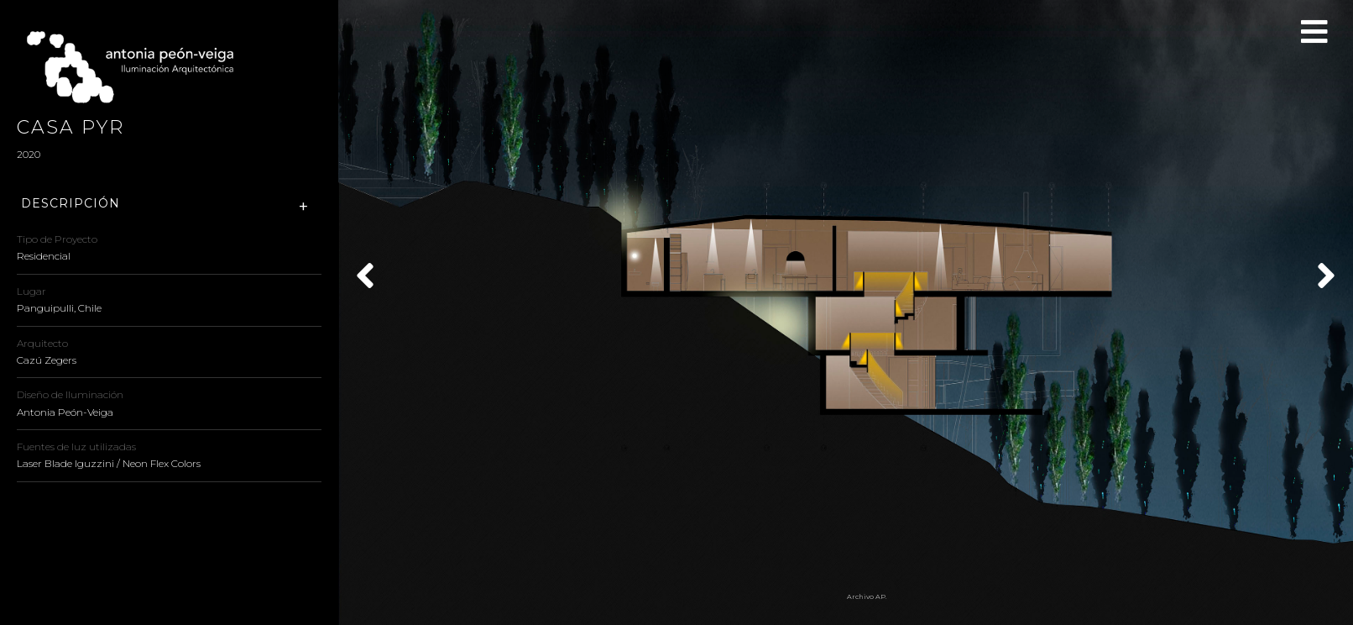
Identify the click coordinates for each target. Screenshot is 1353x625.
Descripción (70, 203)
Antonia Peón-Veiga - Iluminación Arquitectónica (138, 67)
